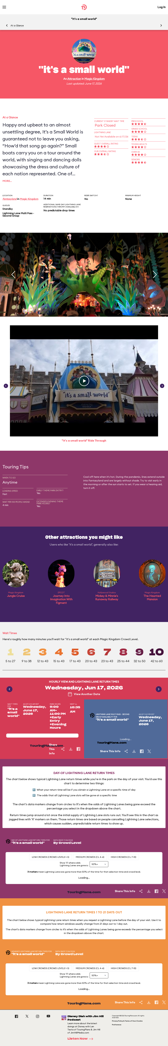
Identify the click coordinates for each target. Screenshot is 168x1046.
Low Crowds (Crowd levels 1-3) (50, 857)
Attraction (74, 79)
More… (7, 180)
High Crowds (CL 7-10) (123, 857)
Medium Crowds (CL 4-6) (90, 857)
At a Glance (17, 25)
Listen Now (81, 1038)
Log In (161, 7)
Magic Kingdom (94, 79)
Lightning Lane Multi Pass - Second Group (18, 214)
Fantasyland (9, 198)
